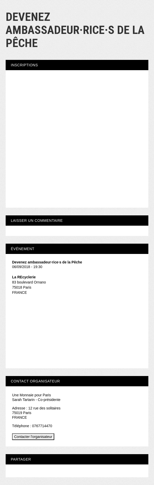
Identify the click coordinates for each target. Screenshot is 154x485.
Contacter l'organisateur (33, 437)
